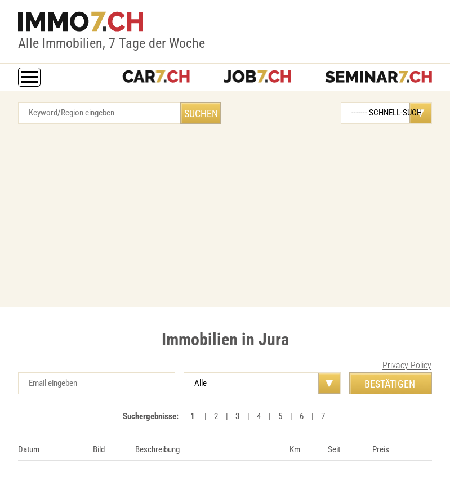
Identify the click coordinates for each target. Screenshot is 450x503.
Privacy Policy (406, 365)
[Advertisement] (225, 211)
